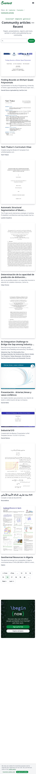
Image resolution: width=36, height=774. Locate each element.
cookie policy (12, 769)
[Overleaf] (6, 3)
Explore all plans (18, 631)
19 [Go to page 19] (20, 577)
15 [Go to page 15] (3, 577)
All (6, 10)
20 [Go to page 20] (24, 577)
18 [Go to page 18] (16, 577)
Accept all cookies (22, 772)
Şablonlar (12, 10)
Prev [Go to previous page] (12, 573)
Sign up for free (18, 627)
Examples (20, 10)
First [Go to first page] (4, 573)
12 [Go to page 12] (21, 573)
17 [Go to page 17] (11, 577)
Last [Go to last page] (11, 581)
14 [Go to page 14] (30, 573)
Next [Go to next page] (4, 581)
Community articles (7, 13)
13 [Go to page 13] (26, 573)
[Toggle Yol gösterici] (33, 3)
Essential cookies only (9, 772)
